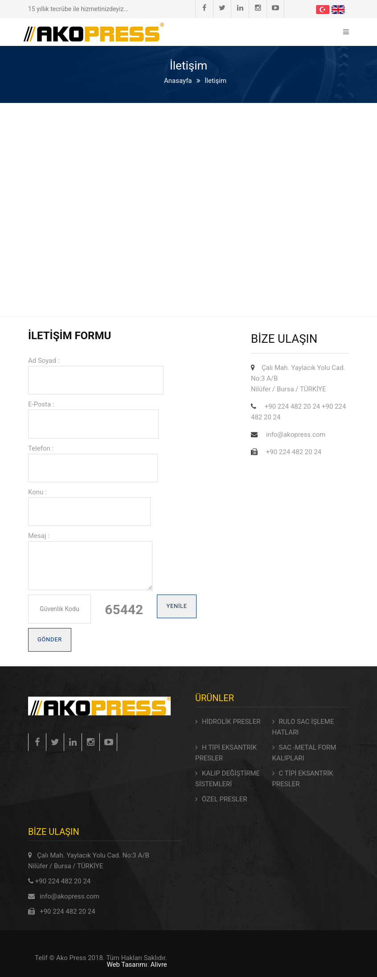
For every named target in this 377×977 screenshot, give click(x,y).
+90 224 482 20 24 (63, 881)
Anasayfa (178, 81)
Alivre (159, 965)
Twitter (222, 8)
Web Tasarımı (127, 965)
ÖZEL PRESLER (224, 799)
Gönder (49, 639)
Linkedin (240, 8)
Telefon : (40, 448)
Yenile (176, 606)
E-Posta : (41, 404)
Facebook (204, 8)
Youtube (275, 8)
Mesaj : (38, 536)
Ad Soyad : (43, 361)
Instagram (257, 8)
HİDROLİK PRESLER (231, 722)
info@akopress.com (69, 896)
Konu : (37, 492)
